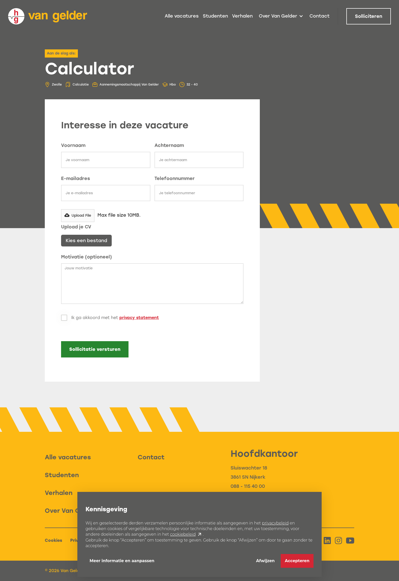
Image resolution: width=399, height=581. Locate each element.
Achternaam (169, 145)
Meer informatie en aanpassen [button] (122, 560)
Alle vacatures (182, 16)
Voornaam (73, 145)
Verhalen (242, 16)
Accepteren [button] (297, 560)
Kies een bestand (86, 240)
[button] (281, 16)
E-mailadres (75, 178)
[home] (47, 16)
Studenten (215, 16)
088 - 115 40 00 (248, 486)
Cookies (53, 540)
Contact (319, 16)
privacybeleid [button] (275, 523)
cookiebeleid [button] (183, 534)
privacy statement (139, 317)
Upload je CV (76, 227)
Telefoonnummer (174, 178)
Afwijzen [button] (265, 560)
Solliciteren (368, 16)
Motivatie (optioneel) (86, 257)
